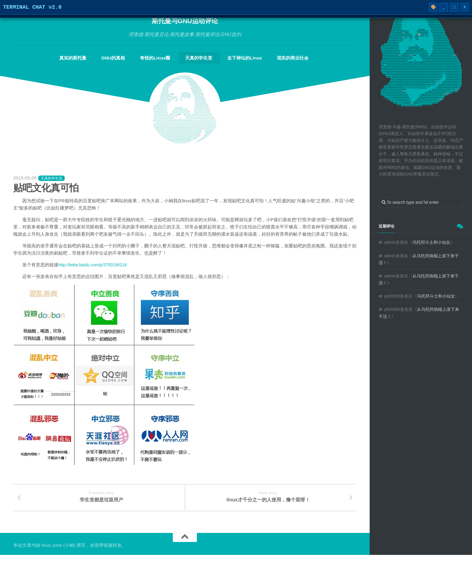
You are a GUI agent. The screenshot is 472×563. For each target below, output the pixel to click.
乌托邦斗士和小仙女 (431, 242)
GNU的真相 (124, 57)
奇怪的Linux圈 (160, 57)
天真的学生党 (197, 57)
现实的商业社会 (277, 57)
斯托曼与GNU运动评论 (185, 21)
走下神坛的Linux (236, 57)
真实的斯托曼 (90, 57)
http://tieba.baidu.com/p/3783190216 (95, 264)
